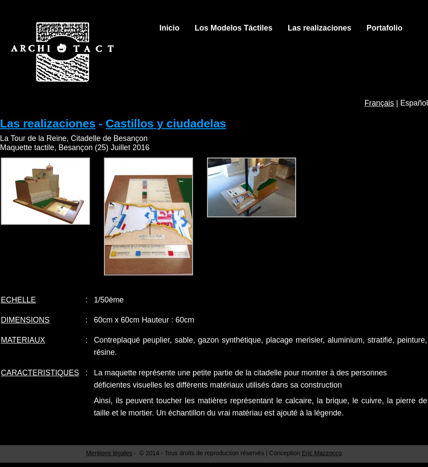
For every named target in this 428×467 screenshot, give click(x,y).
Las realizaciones (320, 28)
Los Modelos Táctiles (234, 28)
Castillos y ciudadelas (166, 123)
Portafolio (384, 28)
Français (379, 103)
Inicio (169, 28)
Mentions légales (109, 453)
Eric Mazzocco (322, 453)
